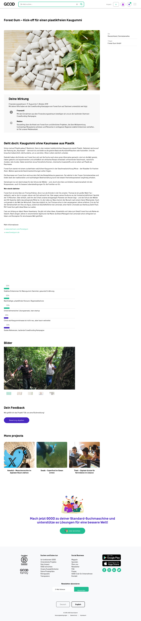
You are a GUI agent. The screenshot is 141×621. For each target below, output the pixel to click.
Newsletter (75, 567)
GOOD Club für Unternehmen (82, 574)
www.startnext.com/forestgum (16, 229)
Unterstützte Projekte (48, 562)
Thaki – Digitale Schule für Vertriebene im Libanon (84, 472)
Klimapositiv (45, 574)
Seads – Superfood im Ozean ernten (52, 472)
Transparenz (45, 576)
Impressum (83, 615)
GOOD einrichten (46, 567)
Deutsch (63, 605)
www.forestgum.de (12, 232)
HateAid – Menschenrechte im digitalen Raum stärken (19, 472)
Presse (73, 572)
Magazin (74, 560)
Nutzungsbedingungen (61, 615)
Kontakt (74, 576)
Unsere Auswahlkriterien (50, 569)
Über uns (74, 564)
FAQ (72, 569)
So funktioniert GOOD (48, 560)
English (78, 605)
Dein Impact (45, 564)
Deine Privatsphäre (47, 572)
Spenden (74, 562)
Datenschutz (73, 615)
